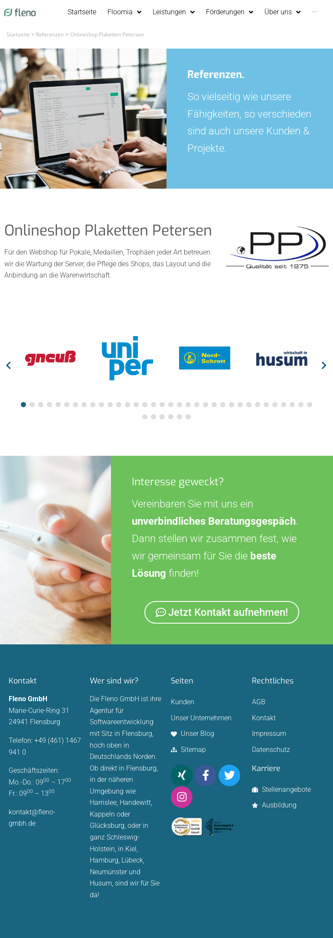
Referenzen (50, 34)
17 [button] (162, 404)
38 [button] (170, 416)
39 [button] (179, 416)
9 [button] (92, 404)
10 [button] (101, 404)
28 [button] (257, 404)
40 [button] (188, 416)
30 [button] (275, 404)
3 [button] (40, 404)
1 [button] (23, 404)
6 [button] (66, 404)
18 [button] (170, 404)
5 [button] (58, 404)
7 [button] (75, 404)
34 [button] (309, 404)
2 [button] (32, 404)
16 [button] (153, 404)
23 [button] (214, 404)
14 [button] (136, 404)
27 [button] (248, 404)
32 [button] (292, 404)
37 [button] (162, 416)
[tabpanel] (50, 360)
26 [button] (240, 404)
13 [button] (127, 404)
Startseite (18, 34)
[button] (8, 366)
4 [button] (49, 404)
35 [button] (144, 416)
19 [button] (179, 404)
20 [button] (188, 404)
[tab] (23, 404)
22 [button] (205, 404)
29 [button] (266, 404)
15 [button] (144, 404)
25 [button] (231, 404)
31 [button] (283, 404)
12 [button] (118, 404)
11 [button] (110, 404)
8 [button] (84, 404)
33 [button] (301, 404)
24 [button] (222, 404)
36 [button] (153, 416)
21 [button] (196, 404)
